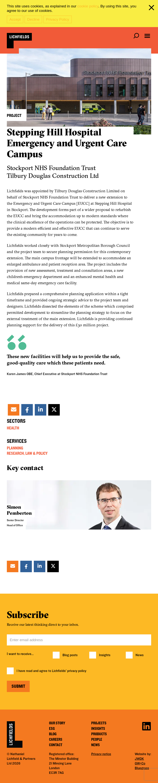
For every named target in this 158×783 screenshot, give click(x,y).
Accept (15, 19)
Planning (15, 448)
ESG (52, 729)
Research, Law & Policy (27, 453)
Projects (98, 723)
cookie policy (87, 6)
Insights (104, 655)
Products (99, 734)
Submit (18, 686)
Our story (57, 723)
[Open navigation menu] (147, 36)
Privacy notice (101, 754)
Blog (52, 734)
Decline (33, 19)
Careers (55, 740)
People (96, 740)
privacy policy (76, 671)
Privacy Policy (57, 19)
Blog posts (70, 655)
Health (13, 428)
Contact (55, 745)
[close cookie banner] (152, 8)
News (140, 655)
